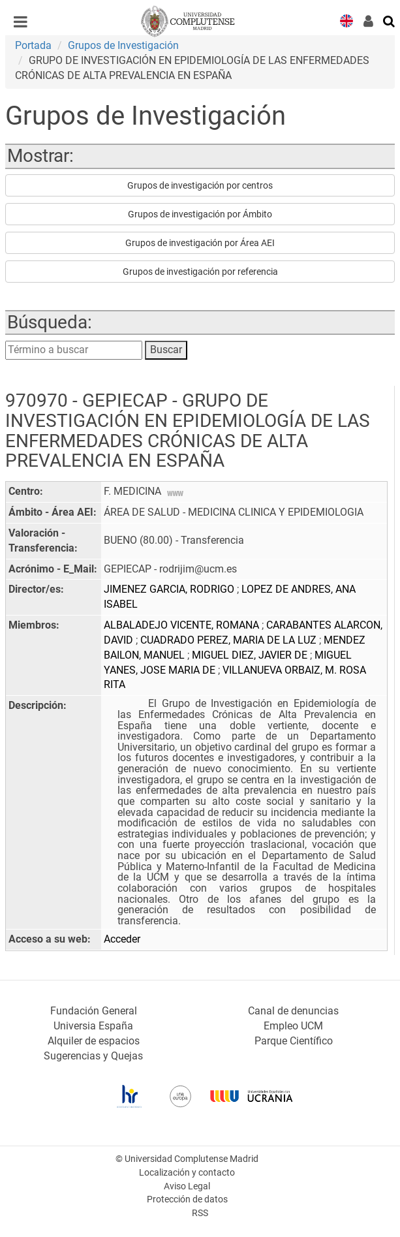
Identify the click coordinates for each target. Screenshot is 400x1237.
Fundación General (93, 1011)
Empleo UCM (293, 1026)
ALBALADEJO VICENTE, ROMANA (183, 625)
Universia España (93, 1026)
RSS (200, 1213)
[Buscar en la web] (389, 20)
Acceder (122, 939)
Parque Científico (293, 1041)
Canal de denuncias (293, 1011)
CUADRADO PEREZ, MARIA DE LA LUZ (229, 640)
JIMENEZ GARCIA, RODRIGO (170, 589)
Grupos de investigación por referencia (200, 271)
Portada (33, 45)
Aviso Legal (187, 1186)
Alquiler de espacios (94, 1041)
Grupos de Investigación (123, 45)
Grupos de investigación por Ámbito (200, 214)
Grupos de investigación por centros (200, 185)
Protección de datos (187, 1199)
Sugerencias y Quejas (93, 1056)
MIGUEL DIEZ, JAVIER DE (251, 655)
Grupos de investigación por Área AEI (200, 243)
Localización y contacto (187, 1172)
